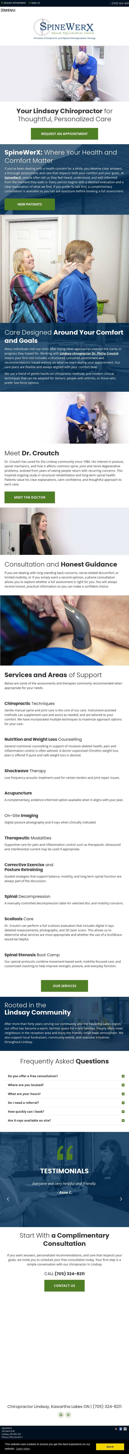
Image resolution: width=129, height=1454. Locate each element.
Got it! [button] (110, 1446)
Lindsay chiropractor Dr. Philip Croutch (89, 353)
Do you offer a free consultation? (33, 1076)
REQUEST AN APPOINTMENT (64, 133)
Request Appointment (13, 3)
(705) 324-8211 (120, 3)
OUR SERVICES (64, 986)
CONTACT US (64, 1285)
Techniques (30, 704)
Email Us (34, 3)
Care (19, 919)
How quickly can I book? (26, 1112)
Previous (8, 1199)
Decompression (27, 897)
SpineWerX (13, 178)
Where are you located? (26, 1085)
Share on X (116, 1428)
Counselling (43, 740)
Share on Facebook (121, 1428)
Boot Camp (32, 955)
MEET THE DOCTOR (29, 497)
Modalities (28, 838)
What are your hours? (24, 1094)
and (29, 867)
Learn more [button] (23, 1448)
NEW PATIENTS (29, 204)
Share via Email (125, 1428)
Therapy (25, 771)
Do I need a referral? (23, 1103)
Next (120, 1199)
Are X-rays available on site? (29, 1120)
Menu (8, 10)
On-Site (21, 816)
